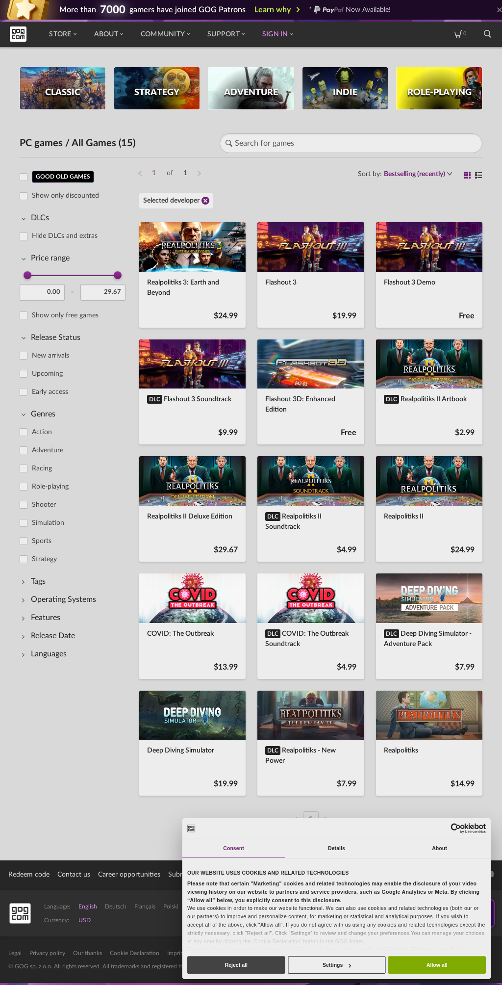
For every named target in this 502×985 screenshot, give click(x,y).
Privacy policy (47, 953)
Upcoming (47, 373)
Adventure (47, 450)
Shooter (44, 504)
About (108, 34)
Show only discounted (65, 195)
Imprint (176, 953)
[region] (75, 492)
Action (42, 432)
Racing (42, 468)
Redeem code (29, 874)
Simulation (48, 522)
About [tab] (439, 848)
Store (62, 34)
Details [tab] (336, 848)
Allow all (437, 965)
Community (165, 34)
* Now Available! (350, 9)
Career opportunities (129, 874)
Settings (337, 965)
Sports (41, 541)
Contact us (73, 874)
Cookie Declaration (134, 953)
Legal (15, 953)
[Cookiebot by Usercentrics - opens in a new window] (456, 828)
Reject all (236, 965)
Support (226, 34)
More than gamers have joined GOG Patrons (152, 9)
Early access (50, 392)
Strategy (44, 559)
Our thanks (87, 953)
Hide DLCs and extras (65, 236)
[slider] (27, 275)
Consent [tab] (233, 848)
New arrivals (50, 355)
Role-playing (50, 486)
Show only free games (65, 315)
